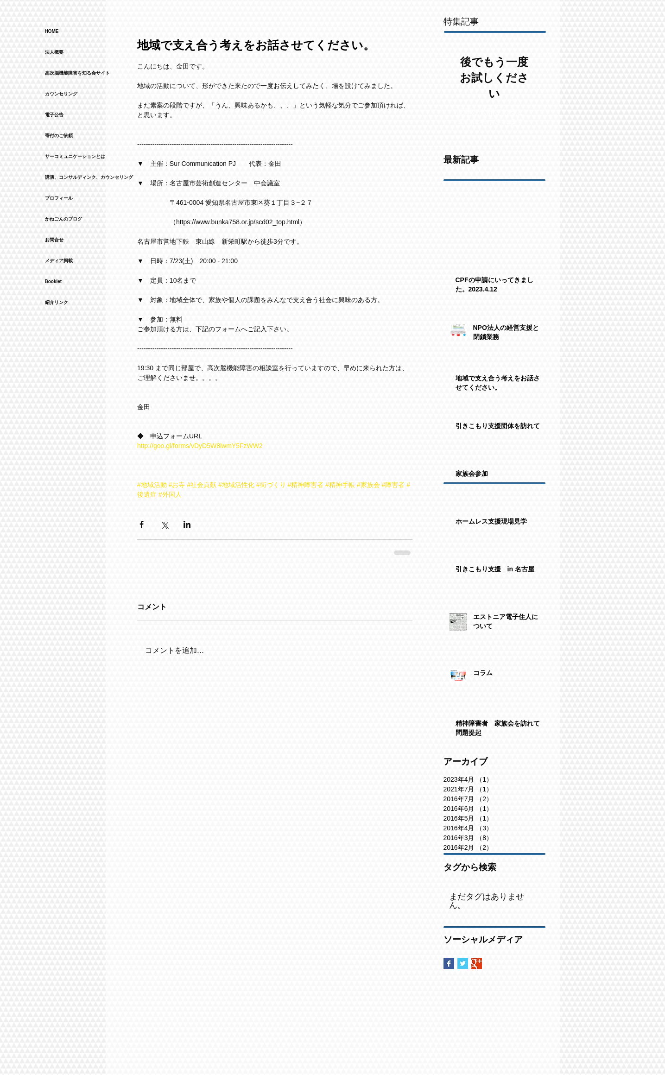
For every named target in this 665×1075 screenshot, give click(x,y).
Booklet (53, 281)
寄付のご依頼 (59, 135)
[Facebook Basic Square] (448, 963)
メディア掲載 (59, 260)
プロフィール (59, 198)
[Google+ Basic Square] (476, 963)
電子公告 (54, 114)
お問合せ (54, 239)
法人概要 (54, 52)
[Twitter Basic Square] (462, 963)
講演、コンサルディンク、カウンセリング (89, 177)
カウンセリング (61, 93)
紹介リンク (56, 302)
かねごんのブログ (63, 218)
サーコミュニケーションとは (75, 156)
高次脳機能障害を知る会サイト (77, 73)
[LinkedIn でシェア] (187, 524)
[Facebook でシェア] (141, 524)
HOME (52, 31)
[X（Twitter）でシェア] (164, 524)
